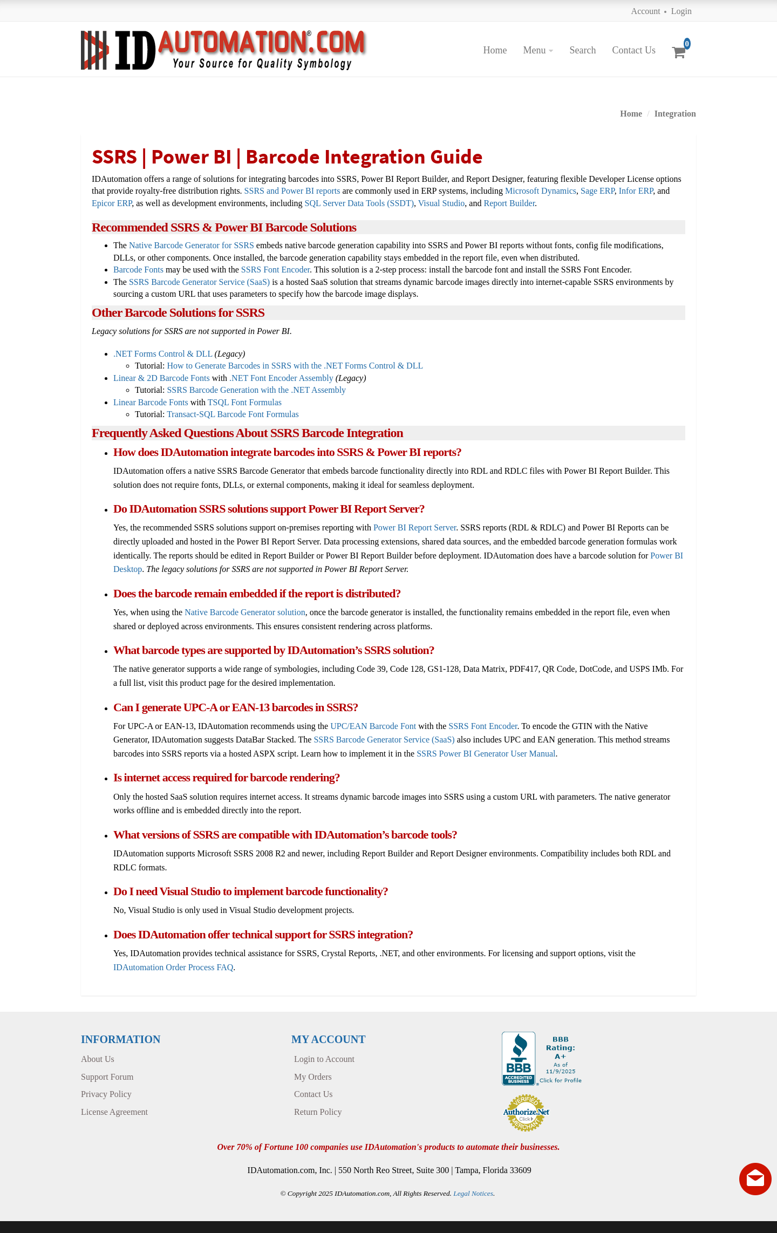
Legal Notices (473, 1193)
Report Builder (509, 203)
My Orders (313, 1076)
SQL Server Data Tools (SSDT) (359, 203)
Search (582, 50)
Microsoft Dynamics (540, 190)
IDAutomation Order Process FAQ (173, 967)
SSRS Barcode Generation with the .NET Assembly (256, 389)
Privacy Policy (106, 1094)
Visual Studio (441, 203)
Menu (534, 50)
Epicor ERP (112, 203)
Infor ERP (636, 190)
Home (495, 50)
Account (645, 11)
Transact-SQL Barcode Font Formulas (233, 414)
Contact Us (634, 50)
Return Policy (318, 1111)
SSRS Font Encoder (275, 269)
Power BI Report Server (414, 527)
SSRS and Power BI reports (292, 190)
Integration (675, 113)
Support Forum (107, 1076)
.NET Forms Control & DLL (163, 353)
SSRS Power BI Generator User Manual (486, 753)
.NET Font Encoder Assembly (281, 378)
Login (681, 11)
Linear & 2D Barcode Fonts (161, 378)
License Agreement (114, 1111)
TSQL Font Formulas (245, 402)
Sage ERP (598, 190)
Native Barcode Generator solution (245, 612)
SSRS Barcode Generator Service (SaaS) (199, 282)
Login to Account (324, 1059)
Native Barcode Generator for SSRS (191, 245)
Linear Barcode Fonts (150, 402)
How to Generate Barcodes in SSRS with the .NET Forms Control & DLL (295, 365)
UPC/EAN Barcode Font (373, 726)
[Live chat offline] (755, 1179)
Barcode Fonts (138, 269)
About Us (97, 1059)
